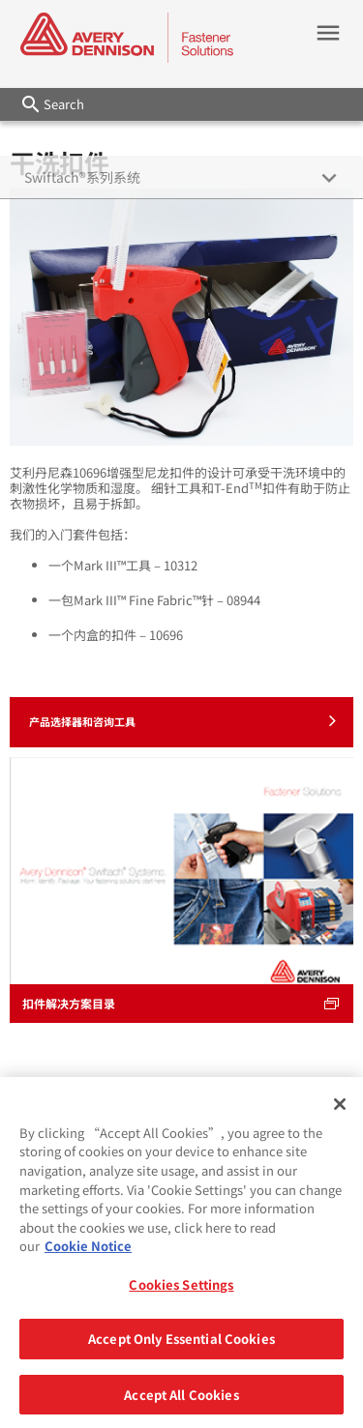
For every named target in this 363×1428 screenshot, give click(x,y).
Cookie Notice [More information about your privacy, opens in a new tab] (88, 1253)
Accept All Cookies (181, 1402)
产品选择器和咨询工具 (182, 720)
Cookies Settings (181, 1292)
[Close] (339, 1112)
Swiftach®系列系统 (82, 177)
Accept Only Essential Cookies (181, 1346)
